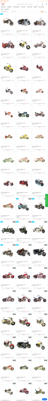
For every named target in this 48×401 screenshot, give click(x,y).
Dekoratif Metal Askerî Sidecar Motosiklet (42, 145)
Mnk (9, 394)
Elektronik (35, 6)
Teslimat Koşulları (19, 394)
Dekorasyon (3, 6)
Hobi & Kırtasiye (16, 6)
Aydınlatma (9, 6)
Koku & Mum (29, 6)
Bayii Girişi (9, 30)
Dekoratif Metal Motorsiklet (6, 27)
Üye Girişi (25, 399)
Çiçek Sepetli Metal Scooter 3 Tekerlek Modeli (18, 145)
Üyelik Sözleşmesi (19, 396)
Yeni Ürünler (6, 9)
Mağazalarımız (3, 396)
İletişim (2, 394)
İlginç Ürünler (41, 6)
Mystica (9, 399)
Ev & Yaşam (23, 6)
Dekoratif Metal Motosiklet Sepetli (18, 27)
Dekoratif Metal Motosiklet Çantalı (18, 323)
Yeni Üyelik (26, 396)
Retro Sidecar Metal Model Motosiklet (18, 165)
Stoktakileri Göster (13, 11)
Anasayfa (25, 394)
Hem (9, 396)
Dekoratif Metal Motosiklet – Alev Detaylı (30, 165)
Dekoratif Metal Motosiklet (30, 27)
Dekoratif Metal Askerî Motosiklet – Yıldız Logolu (6, 165)
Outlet (2, 9)
